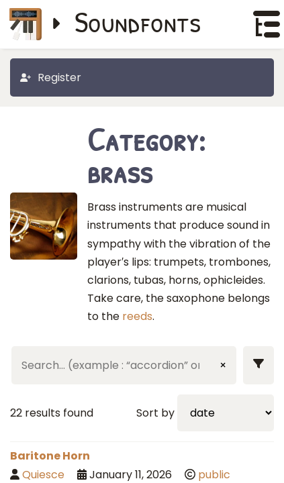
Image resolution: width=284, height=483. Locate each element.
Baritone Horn (50, 456)
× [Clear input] (223, 365)
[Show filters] (258, 365)
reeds (137, 316)
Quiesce (43, 474)
